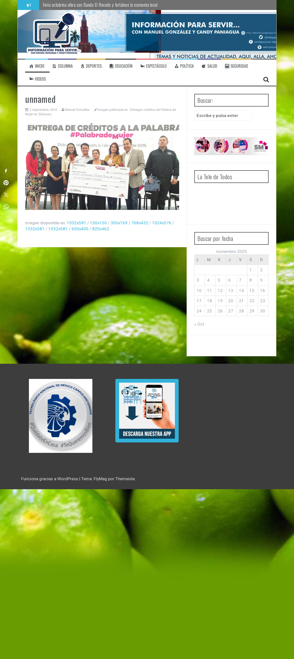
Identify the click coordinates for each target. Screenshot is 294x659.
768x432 (139, 222)
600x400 (80, 228)
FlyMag (100, 478)
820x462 (100, 228)
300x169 (119, 222)
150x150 (98, 222)
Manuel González (77, 110)
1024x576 (161, 222)
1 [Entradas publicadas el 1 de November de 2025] (250, 269)
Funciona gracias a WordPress (50, 478)
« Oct (199, 324)
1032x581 (76, 222)
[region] (60, 416)
